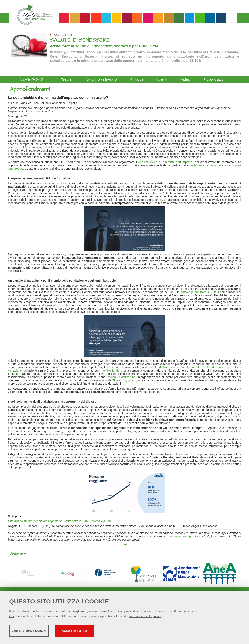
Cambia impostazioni (41, 632)
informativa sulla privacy (145, 617)
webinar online (166, 162)
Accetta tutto (115, 632)
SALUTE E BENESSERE (80, 40)
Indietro (124, 544)
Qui (11, 617)
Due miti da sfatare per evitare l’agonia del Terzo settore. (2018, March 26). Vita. (60, 521)
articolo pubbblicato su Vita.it (200, 292)
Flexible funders (111, 370)
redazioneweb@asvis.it (185, 536)
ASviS (58, 35)
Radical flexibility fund (121, 377)
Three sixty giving (124, 380)
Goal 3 (70, 35)
